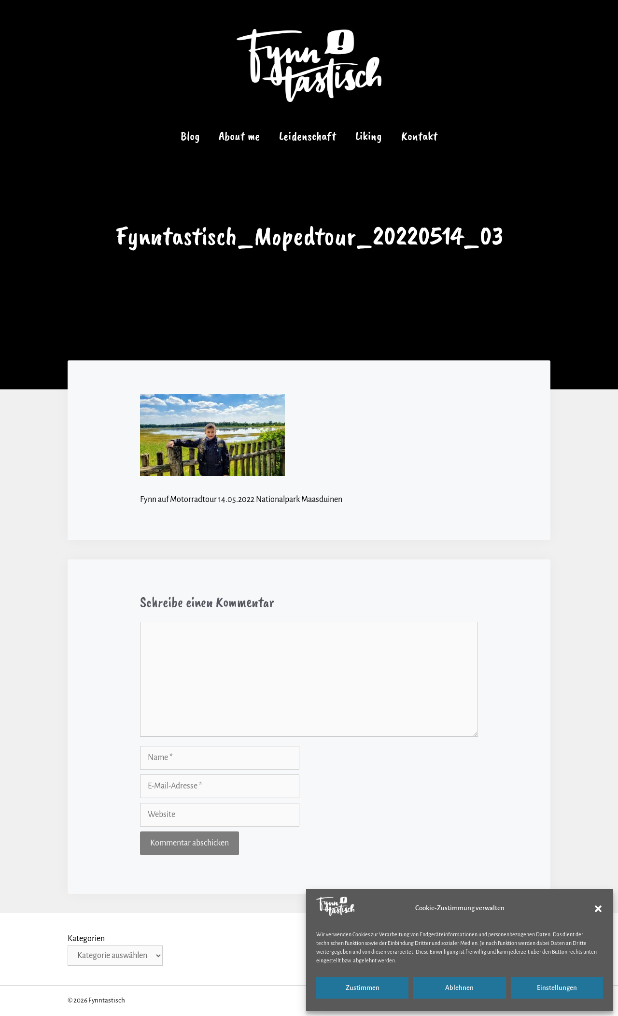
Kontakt (419, 136)
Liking (368, 136)
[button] (598, 909)
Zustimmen (362, 987)
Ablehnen (459, 987)
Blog (190, 136)
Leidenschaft (307, 136)
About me (239, 136)
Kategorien (86, 938)
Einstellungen (557, 987)
